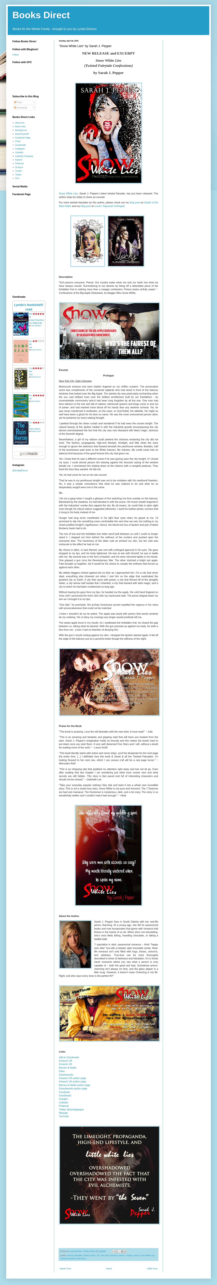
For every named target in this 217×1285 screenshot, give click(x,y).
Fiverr (18, 141)
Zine (17, 178)
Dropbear (31, 344)
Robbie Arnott (36, 377)
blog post (86, 206)
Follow (15, 54)
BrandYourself (22, 134)
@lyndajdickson (20, 470)
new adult (105, 1255)
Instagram (20, 148)
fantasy (86, 1255)
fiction (93, 1255)
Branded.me (21, 130)
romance (114, 1255)
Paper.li (18, 159)
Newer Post (65, 1268)
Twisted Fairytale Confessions (73, 1259)
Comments (20, 107)
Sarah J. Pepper (126, 1255)
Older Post (152, 1268)
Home (109, 1268)
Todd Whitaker (36, 326)
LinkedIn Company (24, 156)
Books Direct (41, 15)
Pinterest (19, 163)
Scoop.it (19, 167)
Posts (18, 102)
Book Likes (20, 126)
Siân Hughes (35, 401)
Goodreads (20, 145)
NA (98, 1255)
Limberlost (31, 371)
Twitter (18, 174)
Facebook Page (22, 137)
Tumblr (18, 171)
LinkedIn (19, 152)
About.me (19, 122)
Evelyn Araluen (36, 350)
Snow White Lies (68, 193)
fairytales (78, 1255)
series (136, 1255)
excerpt (70, 1255)
